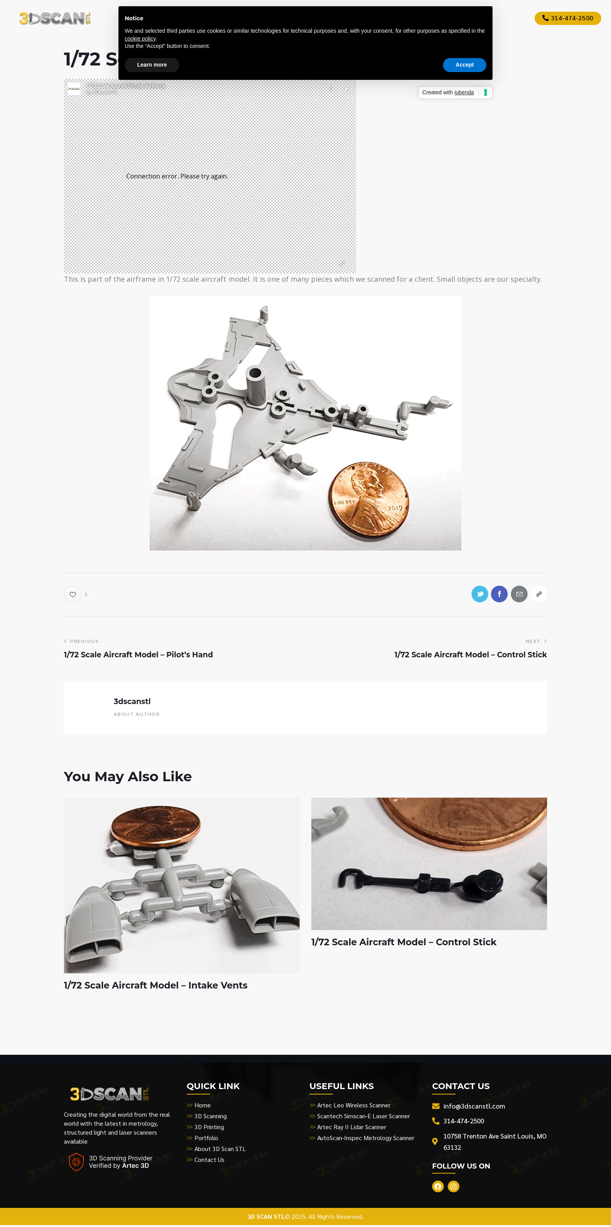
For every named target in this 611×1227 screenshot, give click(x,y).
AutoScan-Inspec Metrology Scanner (366, 1139)
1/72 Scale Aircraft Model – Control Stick (407, 943)
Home (202, 1106)
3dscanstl (132, 702)
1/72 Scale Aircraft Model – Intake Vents (159, 986)
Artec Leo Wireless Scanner (354, 1106)
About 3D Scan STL (220, 1150)
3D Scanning (210, 1117)
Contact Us (209, 1160)
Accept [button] (465, 65)
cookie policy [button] (140, 38)
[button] (76, 594)
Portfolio (206, 1139)
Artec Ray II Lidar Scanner (352, 1128)
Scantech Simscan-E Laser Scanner (363, 1117)
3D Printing (209, 1128)
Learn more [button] (152, 65)
